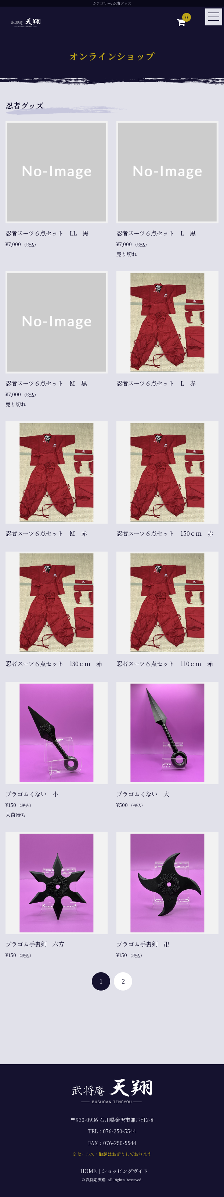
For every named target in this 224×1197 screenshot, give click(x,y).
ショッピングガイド (125, 1170)
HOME (88, 1170)
